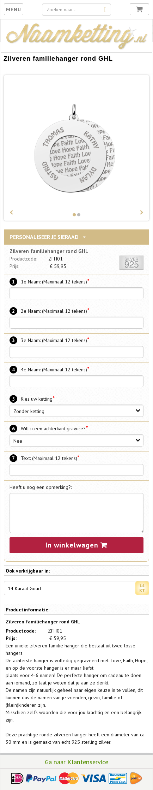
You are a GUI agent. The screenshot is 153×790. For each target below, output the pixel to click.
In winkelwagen (76, 545)
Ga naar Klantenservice (76, 762)
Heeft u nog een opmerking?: (41, 487)
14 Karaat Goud (78, 588)
